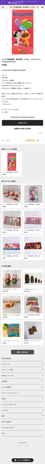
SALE (3, 433)
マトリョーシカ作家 (7, 370)
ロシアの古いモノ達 (7, 427)
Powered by (22, 445)
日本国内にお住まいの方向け (22, 128)
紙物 (3, 416)
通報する (40, 133)
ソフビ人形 (5, 410)
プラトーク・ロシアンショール (10, 393)
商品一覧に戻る (22, 352)
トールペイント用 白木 (9, 404)
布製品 (4, 399)
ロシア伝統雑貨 (6, 387)
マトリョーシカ (6, 364)
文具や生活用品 (6, 422)
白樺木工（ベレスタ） (8, 375)
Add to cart (22, 123)
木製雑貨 (4, 381)
